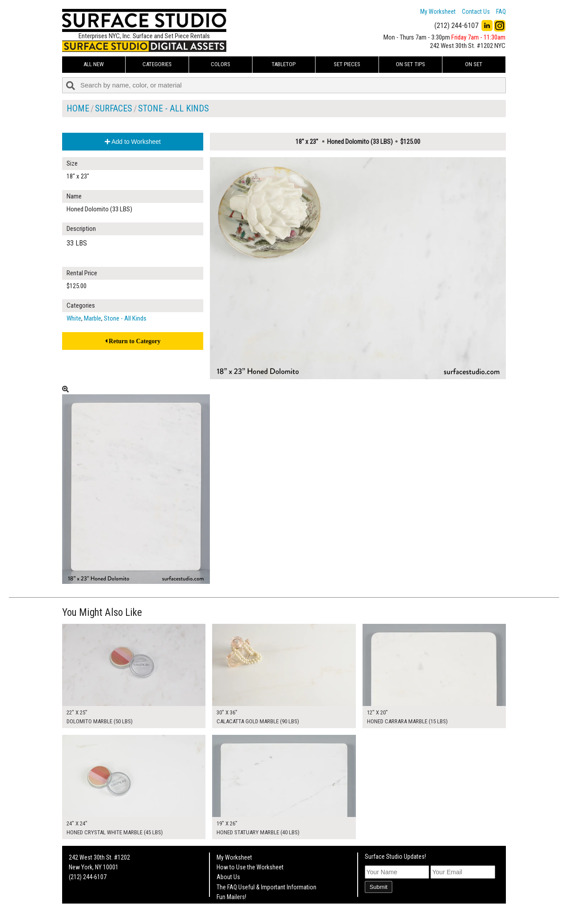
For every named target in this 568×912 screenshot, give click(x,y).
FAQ (501, 11)
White (74, 318)
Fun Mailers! (231, 896)
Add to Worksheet (133, 141)
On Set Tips (410, 64)
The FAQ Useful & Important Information (266, 887)
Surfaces (113, 108)
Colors (220, 64)
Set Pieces (347, 64)
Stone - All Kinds (173, 108)
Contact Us (476, 11)
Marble (92, 318)
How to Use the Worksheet (250, 867)
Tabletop (284, 64)
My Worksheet (438, 11)
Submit (378, 887)
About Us (228, 876)
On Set (473, 64)
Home (78, 108)
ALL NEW (93, 64)
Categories (157, 64)
